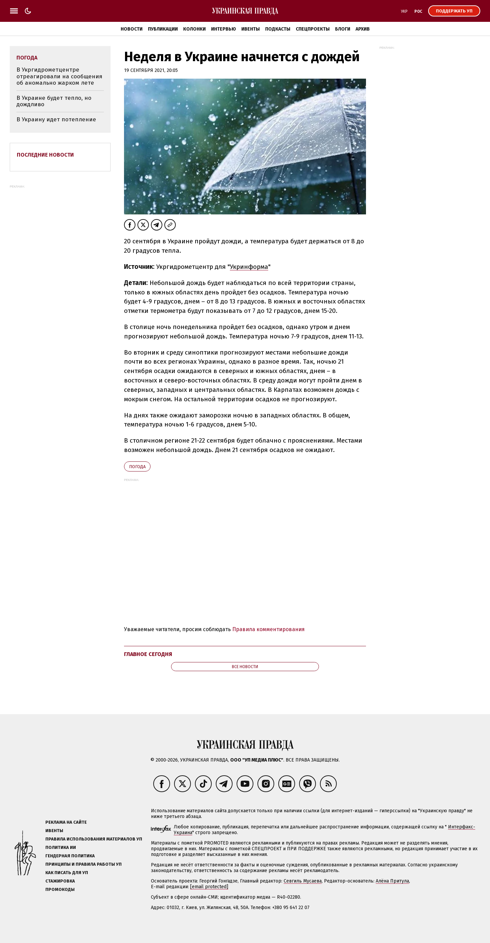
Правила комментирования (268, 629)
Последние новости (45, 155)
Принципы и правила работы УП (83, 864)
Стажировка (60, 881)
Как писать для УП (66, 872)
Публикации (163, 29)
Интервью (223, 29)
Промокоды (60, 889)
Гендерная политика (70, 855)
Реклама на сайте (66, 822)
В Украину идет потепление (56, 119)
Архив (363, 29)
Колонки (194, 29)
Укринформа (249, 267)
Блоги (342, 29)
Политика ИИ (60, 847)
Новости (131, 29)
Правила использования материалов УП (93, 839)
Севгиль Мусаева (303, 881)
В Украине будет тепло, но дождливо (53, 101)
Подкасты (277, 29)
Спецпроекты (313, 29)
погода (137, 466)
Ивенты (250, 29)
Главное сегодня (148, 654)
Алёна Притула (392, 881)
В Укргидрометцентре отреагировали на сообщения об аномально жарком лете (59, 76)
